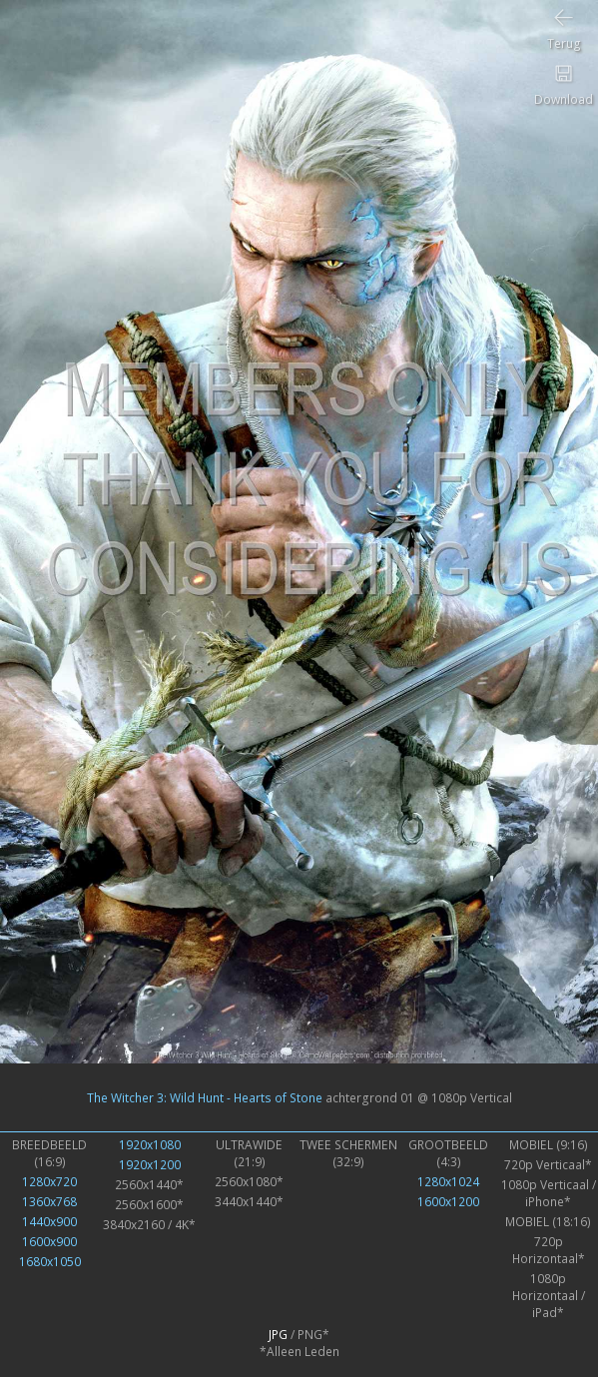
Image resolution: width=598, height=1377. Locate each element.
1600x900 (49, 1241)
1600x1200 (448, 1201)
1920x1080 (150, 1144)
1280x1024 (448, 1181)
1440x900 (49, 1221)
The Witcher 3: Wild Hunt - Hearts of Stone (204, 1097)
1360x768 (49, 1201)
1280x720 (49, 1181)
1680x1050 (50, 1261)
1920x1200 (150, 1164)
